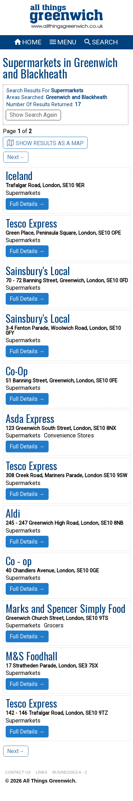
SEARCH (100, 42)
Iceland (19, 175)
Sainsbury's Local (38, 270)
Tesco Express (31, 223)
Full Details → (27, 204)
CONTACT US (18, 772)
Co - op (19, 560)
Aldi (13, 513)
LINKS (41, 772)
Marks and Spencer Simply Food (66, 608)
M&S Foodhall (31, 655)
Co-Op (17, 370)
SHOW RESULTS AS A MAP (45, 143)
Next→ (15, 157)
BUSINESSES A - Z (69, 772)
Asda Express (30, 418)
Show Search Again (33, 114)
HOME (27, 42)
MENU (62, 42)
